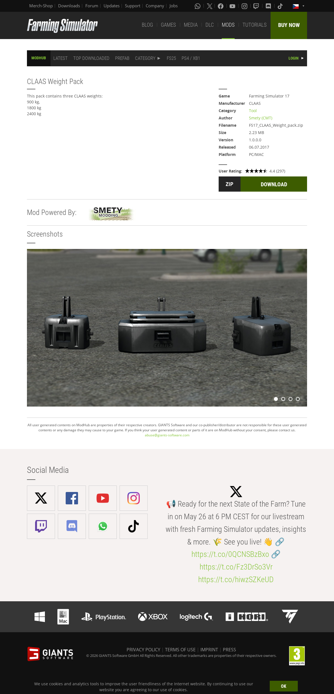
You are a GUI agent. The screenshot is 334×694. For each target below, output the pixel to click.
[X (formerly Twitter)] (209, 6)
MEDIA (191, 25)
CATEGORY (145, 58)
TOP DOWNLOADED (91, 58)
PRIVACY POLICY (143, 650)
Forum (91, 5)
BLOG (147, 25)
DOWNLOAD (274, 184)
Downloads (69, 5)
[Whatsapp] (198, 6)
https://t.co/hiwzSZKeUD (236, 579)
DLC (209, 25)
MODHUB (38, 58)
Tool (253, 110)
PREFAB (122, 58)
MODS (228, 25)
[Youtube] (233, 6)
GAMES (168, 25)
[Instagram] (245, 6)
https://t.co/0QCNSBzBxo (230, 554)
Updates (112, 5)
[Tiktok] (280, 6)
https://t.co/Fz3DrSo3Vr (236, 566)
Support (132, 5)
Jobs (174, 5)
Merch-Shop (41, 5)
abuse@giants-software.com (167, 435)
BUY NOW (289, 25)
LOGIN (294, 58)
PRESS (229, 650)
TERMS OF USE (180, 650)
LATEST (60, 58)
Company (155, 5)
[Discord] (269, 6)
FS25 (171, 58)
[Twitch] (256, 6)
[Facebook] (221, 6)
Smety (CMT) (260, 118)
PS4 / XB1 (191, 58)
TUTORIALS (255, 25)
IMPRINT (209, 650)
